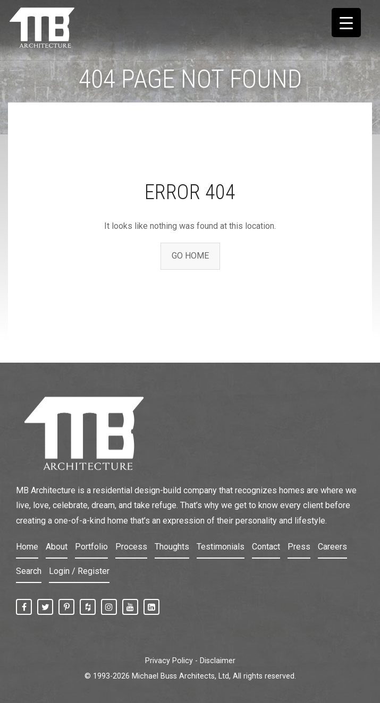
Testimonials (220, 547)
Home (27, 547)
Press (299, 547)
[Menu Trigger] (346, 22)
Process (131, 547)
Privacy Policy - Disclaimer (190, 660)
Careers (332, 547)
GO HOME (190, 256)
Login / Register (79, 571)
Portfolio (91, 547)
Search (28, 571)
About (56, 547)
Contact (266, 547)
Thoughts (172, 547)
